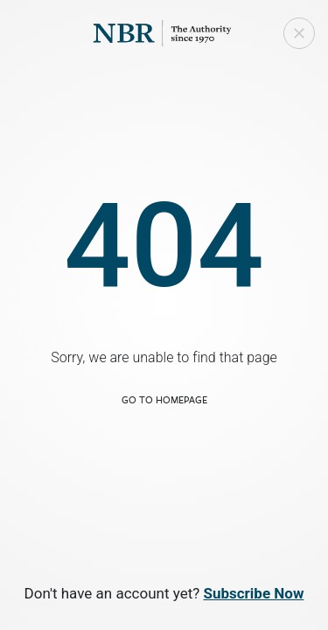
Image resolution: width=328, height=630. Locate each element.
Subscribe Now (253, 593)
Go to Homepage (164, 399)
